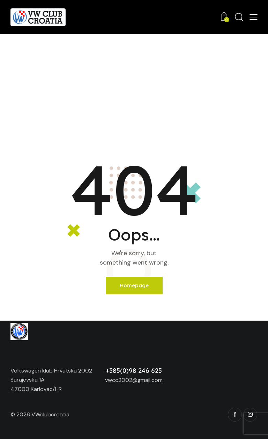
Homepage (134, 285)
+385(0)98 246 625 (134, 371)
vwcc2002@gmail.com (134, 380)
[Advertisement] (134, 86)
